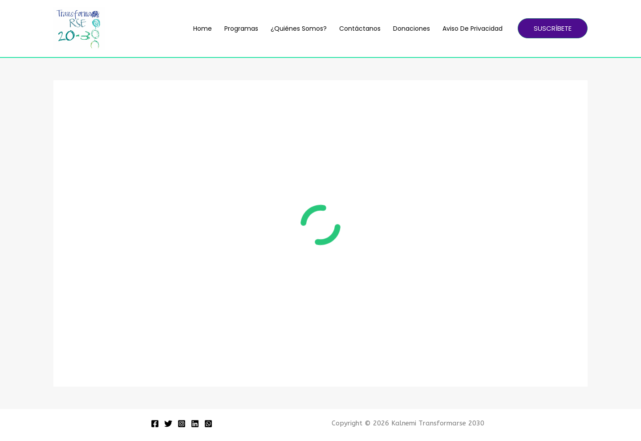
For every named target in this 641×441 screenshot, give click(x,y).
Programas (241, 28)
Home (202, 28)
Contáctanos (360, 28)
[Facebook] (155, 424)
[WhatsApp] (208, 424)
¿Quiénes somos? (299, 28)
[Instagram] (182, 424)
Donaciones (411, 28)
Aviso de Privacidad (472, 28)
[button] (553, 28)
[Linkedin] (195, 424)
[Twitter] (168, 424)
